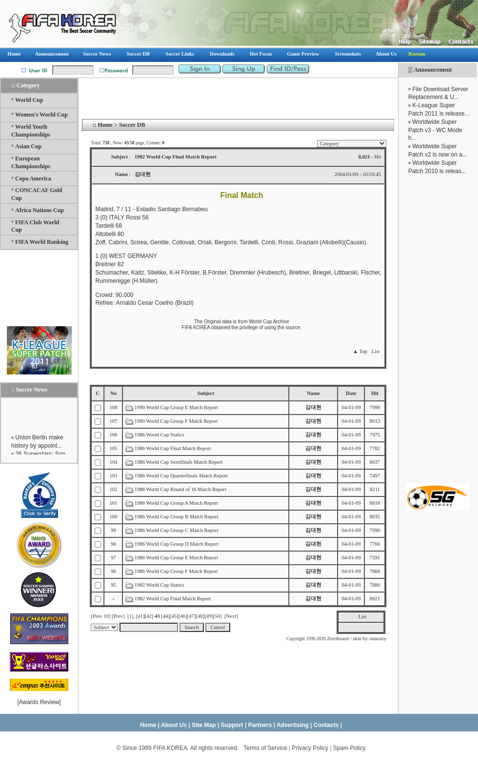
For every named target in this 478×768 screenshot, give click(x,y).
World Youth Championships (30, 130)
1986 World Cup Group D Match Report (177, 544)
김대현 (313, 407)
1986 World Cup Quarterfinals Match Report (181, 475)
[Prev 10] (100, 616)
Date (351, 393)
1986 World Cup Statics (159, 434)
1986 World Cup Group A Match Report (176, 503)
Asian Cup (28, 146)
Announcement (433, 69)
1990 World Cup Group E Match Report (176, 407)
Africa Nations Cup (39, 210)
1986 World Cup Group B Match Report (177, 516)
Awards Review (39, 702)
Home (105, 124)
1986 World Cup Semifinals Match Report (178, 462)
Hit (374, 393)
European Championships (30, 162)
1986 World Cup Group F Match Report (176, 571)
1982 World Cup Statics (159, 585)
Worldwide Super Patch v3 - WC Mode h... (435, 130)
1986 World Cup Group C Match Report (177, 530)
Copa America (33, 178)
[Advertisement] (437, 329)
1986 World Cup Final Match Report (173, 448)
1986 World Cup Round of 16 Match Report (180, 489)
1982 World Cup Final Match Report (173, 598)
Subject (206, 393)
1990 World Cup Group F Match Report (176, 421)
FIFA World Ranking (41, 241)
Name (313, 393)
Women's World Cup (41, 114)
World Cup (29, 100)
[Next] (231, 616)
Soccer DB (132, 124)
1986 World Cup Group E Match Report (176, 557)
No (113, 393)
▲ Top (360, 351)
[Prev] (118, 616)
